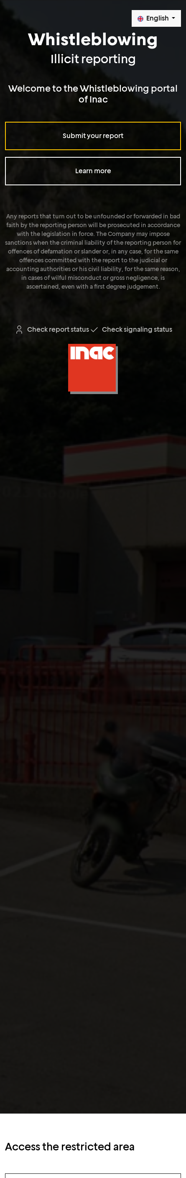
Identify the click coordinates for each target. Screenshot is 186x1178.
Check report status (51, 329)
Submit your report (93, 136)
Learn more (93, 171)
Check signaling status (130, 329)
